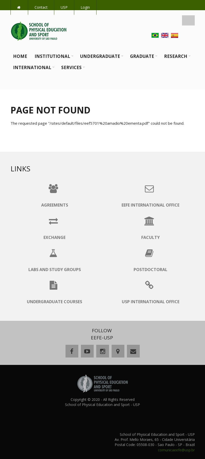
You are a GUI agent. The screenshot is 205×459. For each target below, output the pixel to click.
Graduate (142, 56)
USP (64, 7)
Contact (41, 7)
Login (85, 7)
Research (175, 56)
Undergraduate (100, 56)
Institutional (52, 56)
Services (71, 67)
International (32, 67)
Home (20, 56)
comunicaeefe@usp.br (176, 450)
